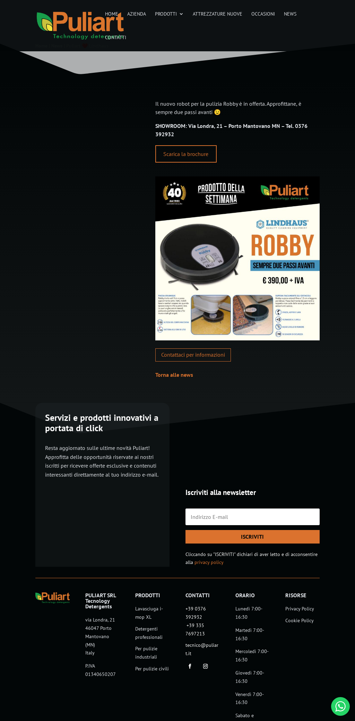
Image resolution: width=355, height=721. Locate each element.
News (290, 14)
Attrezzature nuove (217, 14)
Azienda (136, 14)
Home (111, 14)
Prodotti (166, 14)
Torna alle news (174, 374)
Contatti (115, 38)
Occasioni (263, 14)
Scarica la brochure (185, 153)
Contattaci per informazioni (193, 354)
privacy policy (209, 562)
